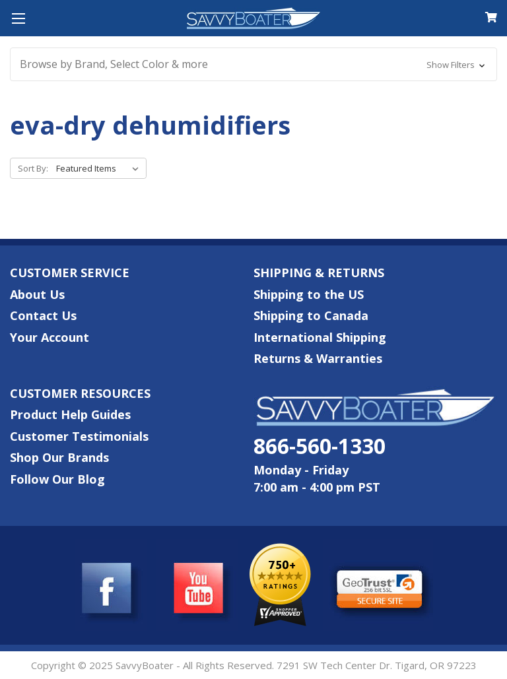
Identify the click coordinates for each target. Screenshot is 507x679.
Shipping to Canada (311, 315)
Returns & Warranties (318, 358)
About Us (37, 294)
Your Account (49, 337)
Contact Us (43, 315)
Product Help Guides (70, 414)
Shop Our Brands (59, 457)
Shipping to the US (309, 294)
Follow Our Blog (57, 479)
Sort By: (33, 168)
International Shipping (320, 337)
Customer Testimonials (79, 436)
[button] (253, 64)
